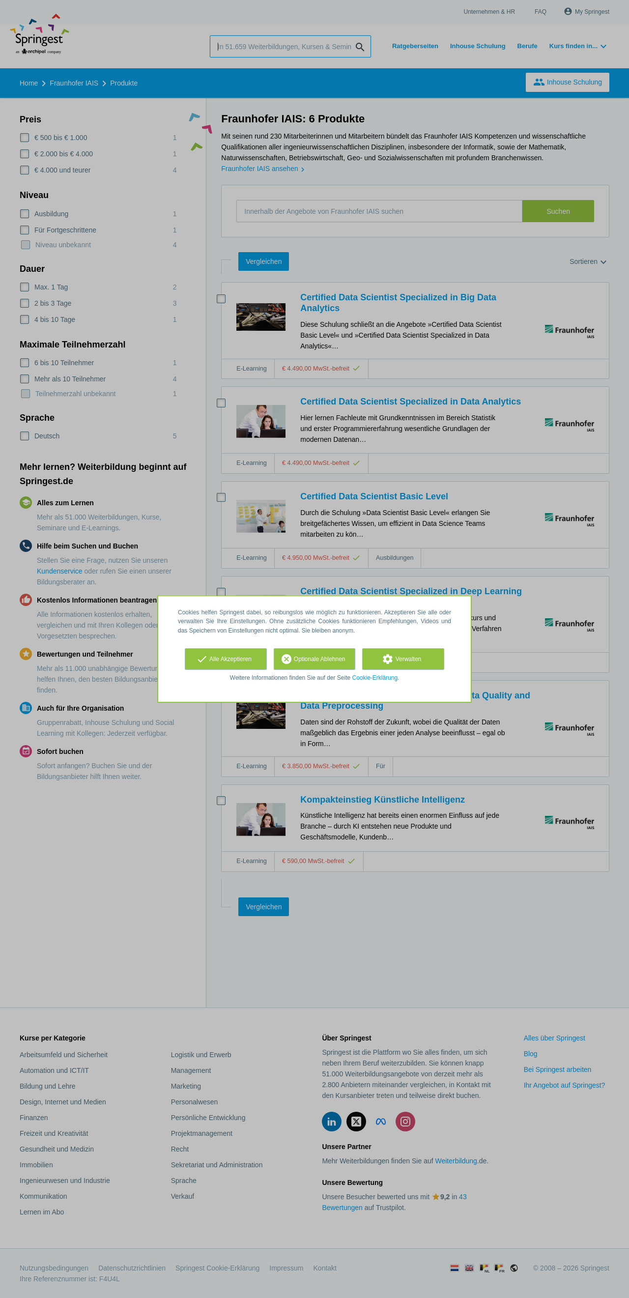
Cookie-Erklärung (375, 677)
